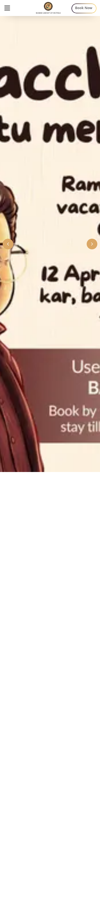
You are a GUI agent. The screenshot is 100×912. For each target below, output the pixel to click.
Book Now (84, 7)
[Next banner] (92, 244)
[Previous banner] (8, 244)
